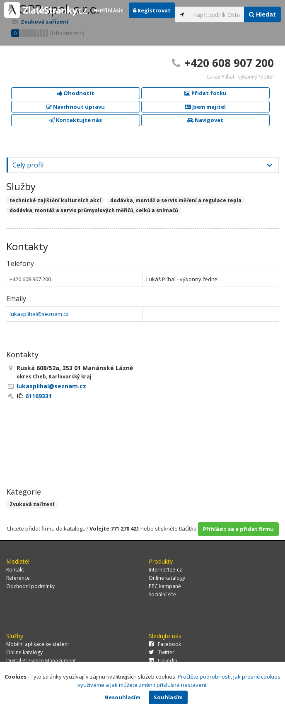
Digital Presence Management (41, 660)
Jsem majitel (205, 106)
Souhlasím (168, 697)
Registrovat (152, 10)
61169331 (38, 396)
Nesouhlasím (122, 697)
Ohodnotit (75, 93)
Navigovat (205, 120)
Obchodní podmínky (30, 586)
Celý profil (27, 165)
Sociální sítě (162, 594)
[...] (217, 14)
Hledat (262, 14)
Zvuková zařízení (32, 504)
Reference (18, 577)
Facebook (165, 644)
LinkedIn (163, 660)
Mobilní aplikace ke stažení (37, 644)
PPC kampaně (165, 586)
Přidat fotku (205, 93)
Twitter (161, 652)
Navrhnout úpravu (75, 106)
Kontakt (15, 569)
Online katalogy (167, 577)
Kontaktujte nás (75, 120)
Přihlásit (108, 10)
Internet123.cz (165, 569)
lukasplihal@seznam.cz (39, 314)
